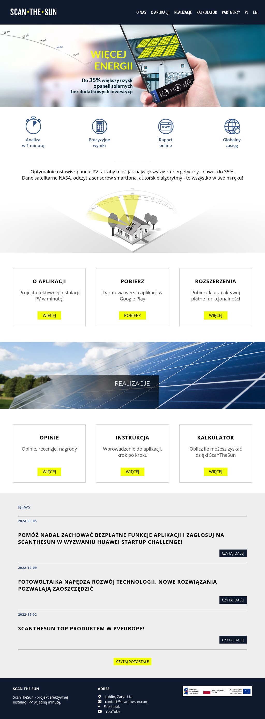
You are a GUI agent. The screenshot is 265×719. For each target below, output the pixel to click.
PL (246, 12)
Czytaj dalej (233, 553)
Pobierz (132, 315)
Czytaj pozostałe (132, 661)
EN (255, 12)
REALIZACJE (183, 12)
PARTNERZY (231, 12)
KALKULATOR (206, 12)
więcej (49, 315)
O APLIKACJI (160, 12)
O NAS (141, 12)
